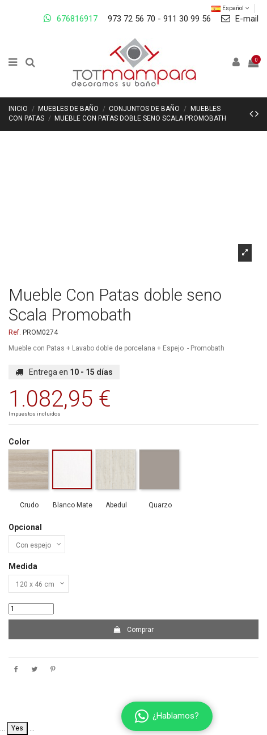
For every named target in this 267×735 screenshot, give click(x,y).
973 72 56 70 (131, 19)
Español (230, 8)
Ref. (15, 332)
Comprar (133, 630)
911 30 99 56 (187, 19)
